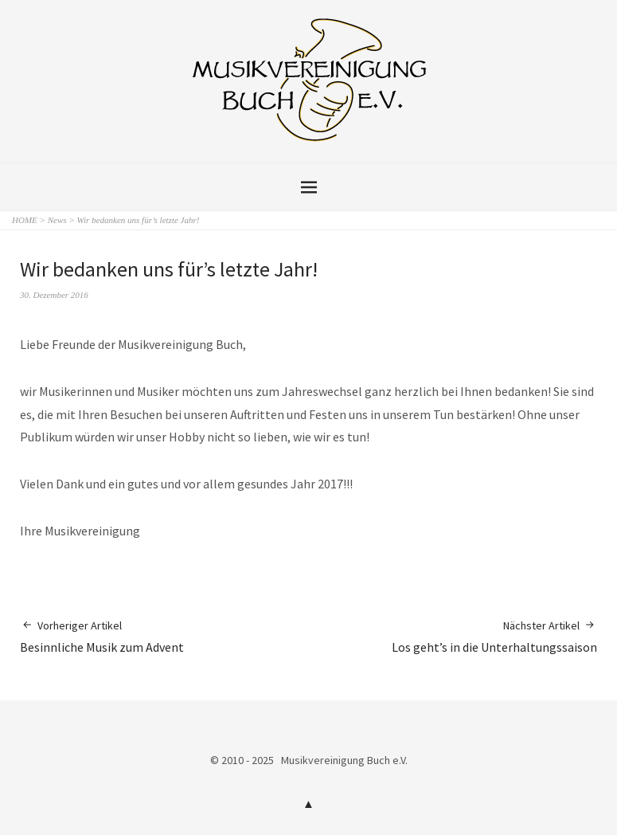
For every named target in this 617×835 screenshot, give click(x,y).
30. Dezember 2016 (54, 295)
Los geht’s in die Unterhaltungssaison (494, 636)
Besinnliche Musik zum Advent (102, 636)
